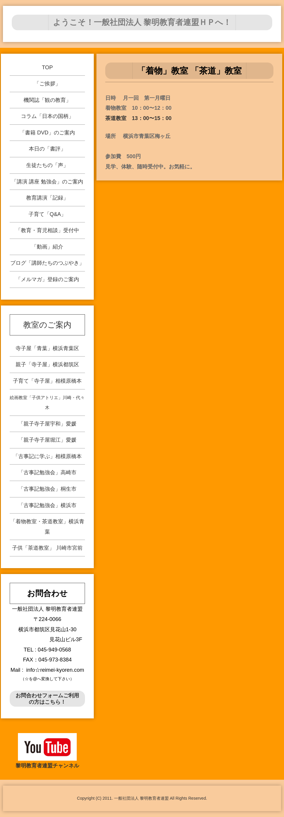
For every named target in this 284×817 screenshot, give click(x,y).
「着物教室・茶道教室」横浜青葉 (74, 485)
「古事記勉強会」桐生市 (64, 467)
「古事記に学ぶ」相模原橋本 (53, 448)
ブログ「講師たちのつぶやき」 (49, 261)
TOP (44, 69)
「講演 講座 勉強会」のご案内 (47, 181)
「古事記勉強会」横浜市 (69, 476)
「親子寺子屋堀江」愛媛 (48, 439)
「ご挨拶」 (45, 85)
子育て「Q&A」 (48, 213)
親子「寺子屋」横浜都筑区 (24, 395)
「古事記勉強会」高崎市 (58, 457)
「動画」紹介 (49, 245)
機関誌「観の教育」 (45, 101)
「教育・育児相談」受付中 (48, 229)
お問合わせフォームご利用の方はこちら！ (47, 699)
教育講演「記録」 (48, 197)
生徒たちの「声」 (47, 165)
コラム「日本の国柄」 (46, 117)
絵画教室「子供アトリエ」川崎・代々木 (34, 414)
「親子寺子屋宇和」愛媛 (43, 429)
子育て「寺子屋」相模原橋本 (29, 404)
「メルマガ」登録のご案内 (50, 277)
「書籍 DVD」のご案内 (46, 133)
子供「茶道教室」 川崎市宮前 (83, 501)
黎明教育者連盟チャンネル (47, 766)
